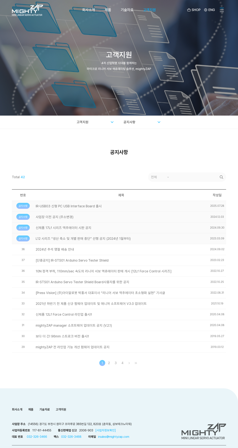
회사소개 (88, 10)
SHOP (196, 10)
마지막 (136, 363)
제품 (108, 10)
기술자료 (127, 10)
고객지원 (149, 10)
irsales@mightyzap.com (113, 436)
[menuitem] (209, 9)
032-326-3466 (37, 436)
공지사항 (129, 122)
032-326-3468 (71, 436)
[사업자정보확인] (105, 430)
